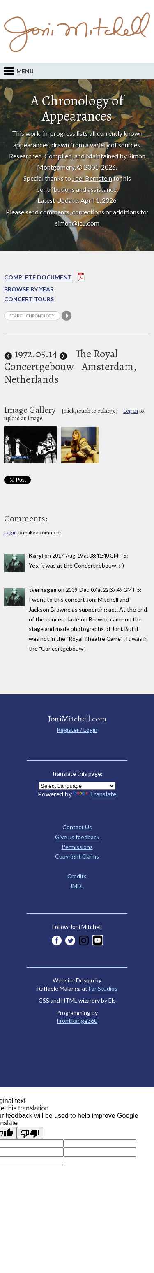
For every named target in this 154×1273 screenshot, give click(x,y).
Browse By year (29, 289)
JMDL (77, 885)
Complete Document (44, 278)
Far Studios (103, 988)
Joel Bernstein (92, 178)
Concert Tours (29, 299)
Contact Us (77, 827)
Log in (130, 411)
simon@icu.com (77, 223)
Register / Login (77, 729)
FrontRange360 (77, 1020)
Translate (94, 794)
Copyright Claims (77, 856)
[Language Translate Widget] (77, 786)
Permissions (77, 846)
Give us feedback (77, 836)
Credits (77, 876)
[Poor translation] (30, 1133)
